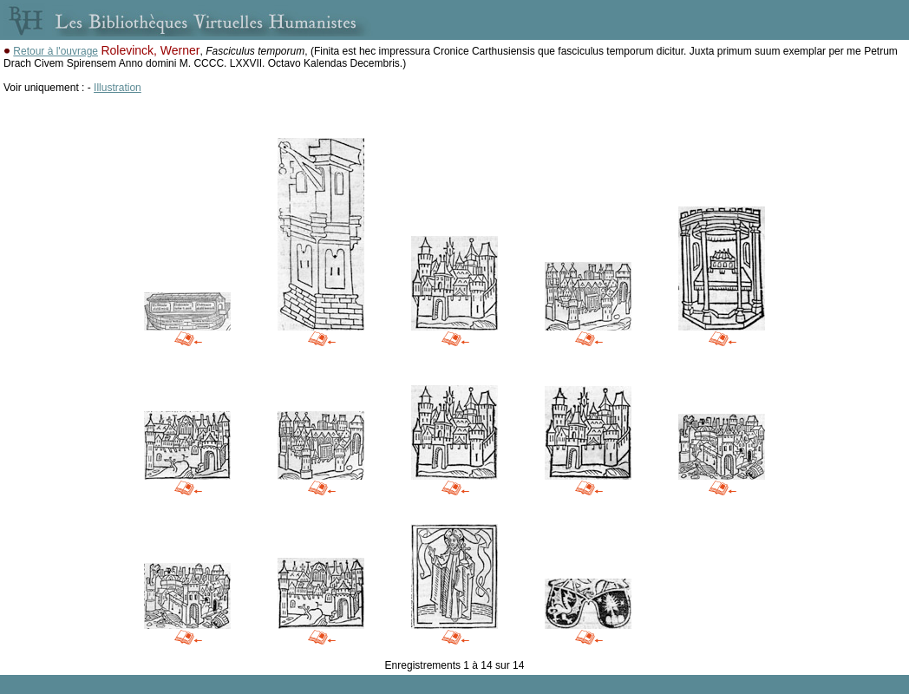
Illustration (117, 88)
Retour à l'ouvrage (55, 51)
